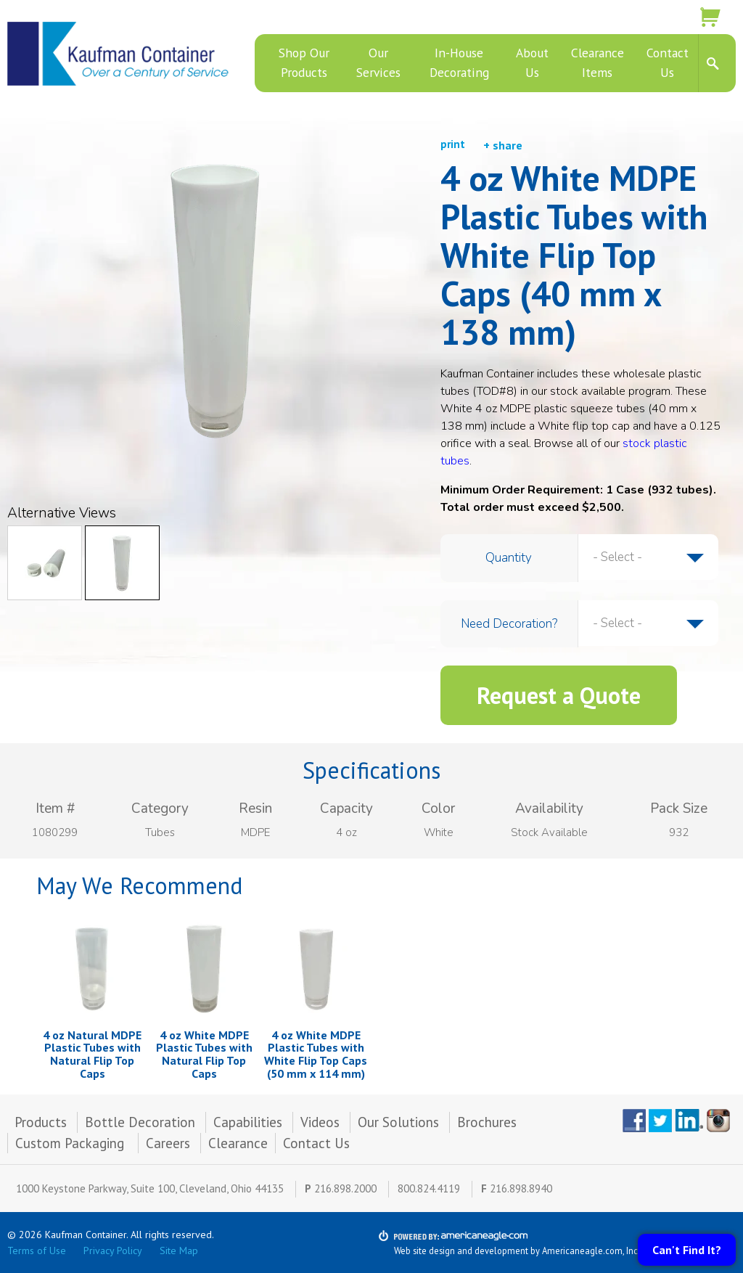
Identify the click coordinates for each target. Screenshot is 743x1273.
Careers (168, 1143)
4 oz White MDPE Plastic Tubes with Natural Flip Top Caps (204, 1054)
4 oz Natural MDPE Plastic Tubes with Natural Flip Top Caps (92, 1054)
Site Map (179, 1250)
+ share (502, 145)
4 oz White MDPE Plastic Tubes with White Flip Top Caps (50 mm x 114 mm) (315, 1054)
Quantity (508, 557)
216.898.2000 (345, 1188)
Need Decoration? (509, 623)
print (452, 144)
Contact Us (316, 1143)
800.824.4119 (429, 1188)
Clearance (238, 1143)
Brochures (487, 1122)
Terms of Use (36, 1250)
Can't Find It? (686, 1250)
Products (41, 1122)
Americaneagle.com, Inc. (591, 1250)
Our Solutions (398, 1122)
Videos (320, 1122)
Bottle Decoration (140, 1122)
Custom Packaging (71, 1143)
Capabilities (247, 1122)
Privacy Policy (112, 1250)
